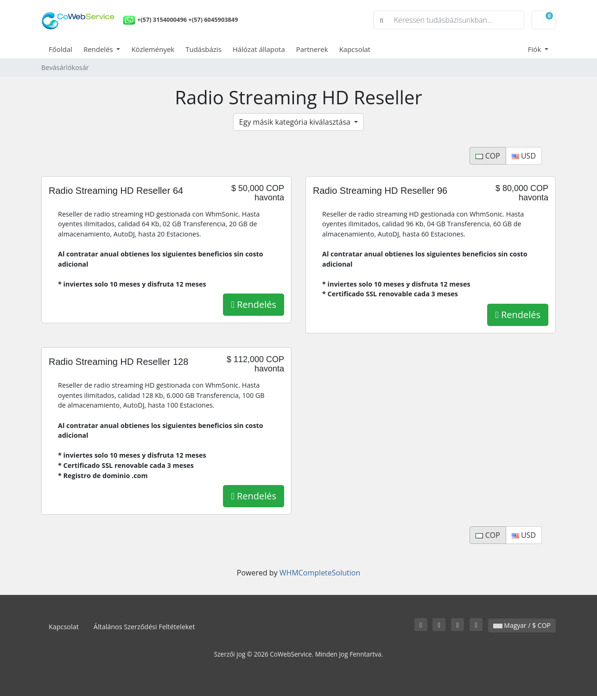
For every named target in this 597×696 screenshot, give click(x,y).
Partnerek (312, 49)
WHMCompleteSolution (319, 573)
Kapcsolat (355, 49)
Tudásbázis (203, 49)
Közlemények (152, 49)
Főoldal (60, 49)
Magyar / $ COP (522, 625)
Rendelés (99, 49)
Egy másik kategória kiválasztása (295, 122)
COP (488, 156)
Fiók (535, 49)
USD (524, 156)
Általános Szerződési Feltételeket (144, 626)
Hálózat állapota (259, 49)
